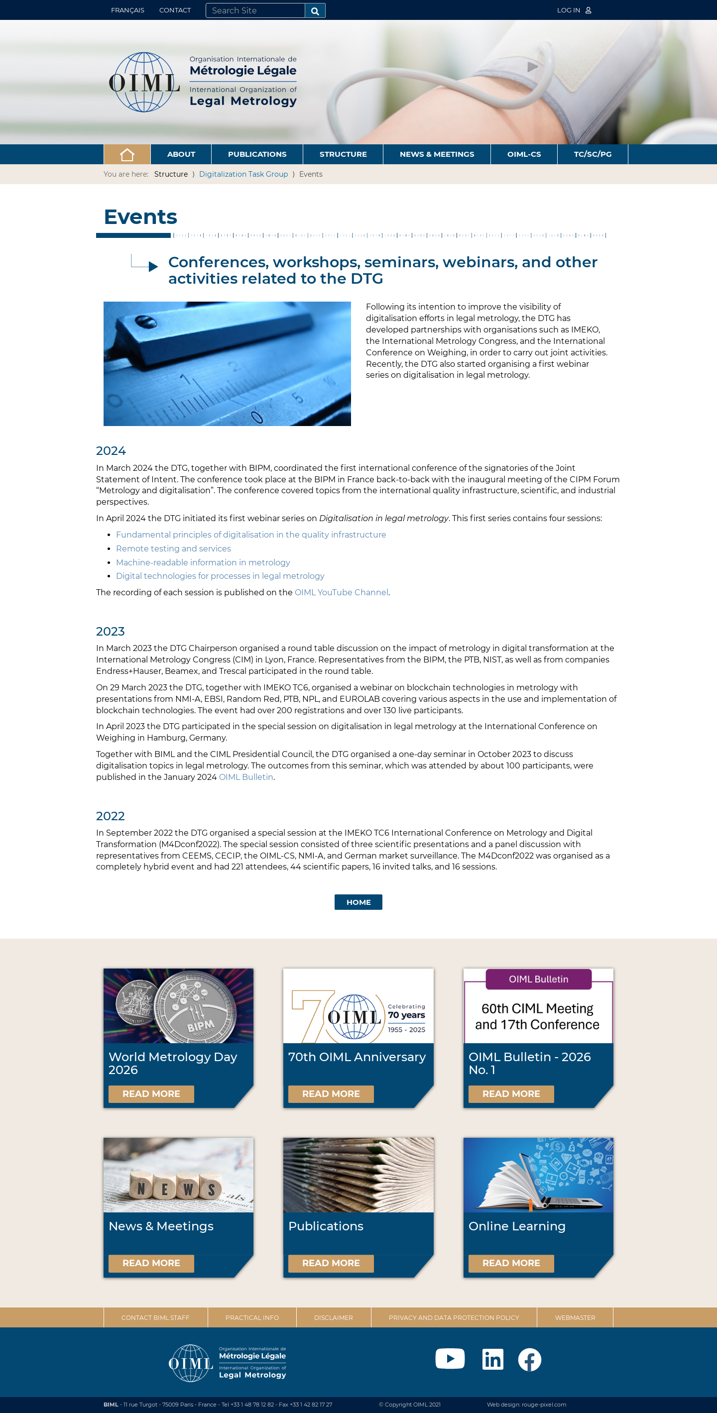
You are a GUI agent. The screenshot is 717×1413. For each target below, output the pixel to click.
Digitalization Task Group (243, 174)
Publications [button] (257, 154)
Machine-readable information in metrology (203, 562)
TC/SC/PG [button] (593, 154)
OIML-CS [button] (524, 154)
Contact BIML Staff (155, 1317)
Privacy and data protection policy (454, 1317)
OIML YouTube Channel (341, 592)
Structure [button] (343, 154)
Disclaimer (333, 1317)
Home (359, 902)
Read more (151, 1093)
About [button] (181, 154)
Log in (574, 10)
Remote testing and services (173, 548)
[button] (127, 154)
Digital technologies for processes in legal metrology (220, 576)
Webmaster (575, 1317)
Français (127, 10)
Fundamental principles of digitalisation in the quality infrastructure (251, 535)
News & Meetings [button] (437, 154)
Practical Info (252, 1317)
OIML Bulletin (246, 777)
